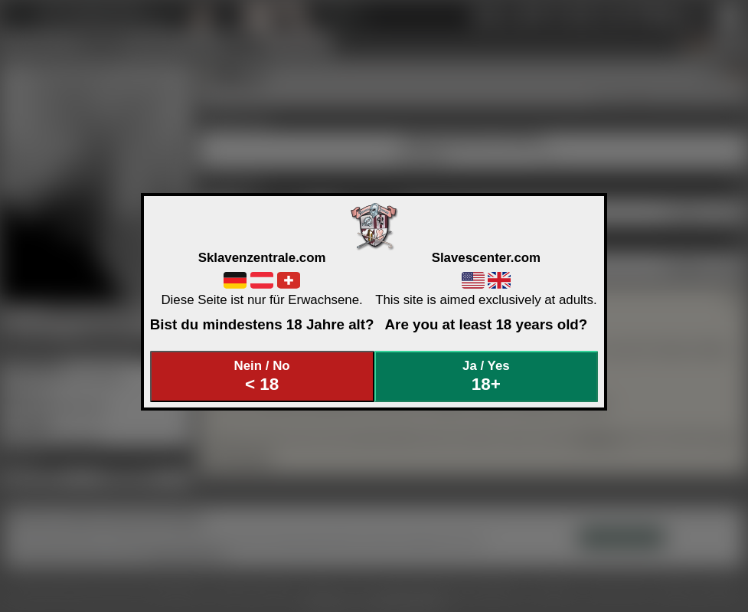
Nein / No (262, 376)
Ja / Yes (486, 376)
